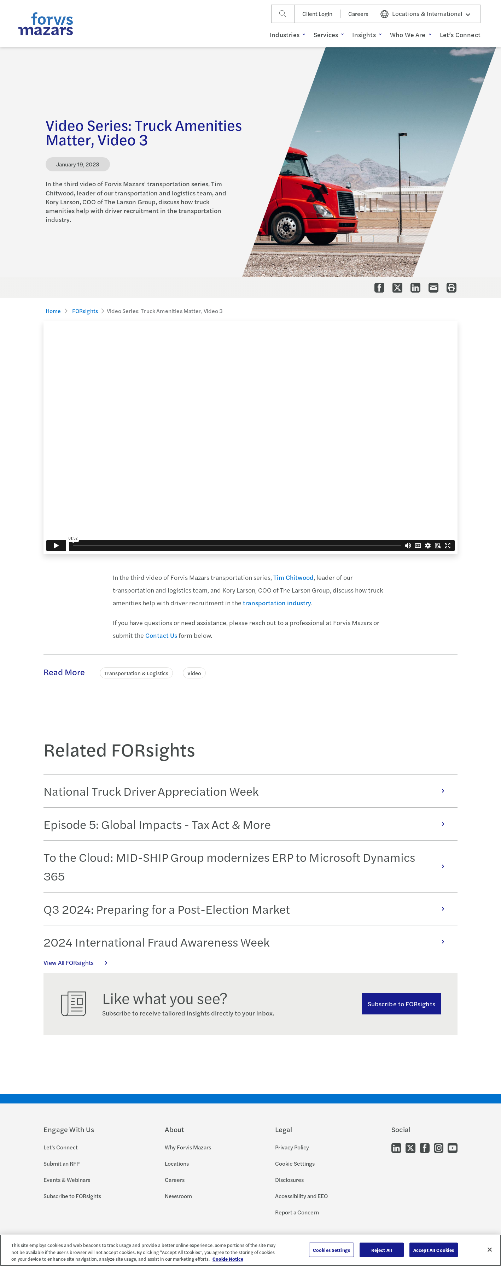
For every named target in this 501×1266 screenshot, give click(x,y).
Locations (177, 1163)
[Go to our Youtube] (453, 1147)
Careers (358, 14)
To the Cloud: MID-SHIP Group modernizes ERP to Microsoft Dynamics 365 (247, 866)
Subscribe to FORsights (401, 1003)
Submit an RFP (61, 1163)
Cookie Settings (295, 1163)
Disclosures (289, 1180)
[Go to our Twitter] (410, 1147)
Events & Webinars (66, 1180)
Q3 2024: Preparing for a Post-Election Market (247, 908)
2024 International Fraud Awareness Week (247, 941)
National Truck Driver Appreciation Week (247, 790)
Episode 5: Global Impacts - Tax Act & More (247, 823)
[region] (250, 1250)
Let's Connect (60, 1147)
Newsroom (178, 1196)
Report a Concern (297, 1212)
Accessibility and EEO (301, 1196)
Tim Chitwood (293, 577)
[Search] (282, 14)
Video (194, 673)
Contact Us (161, 635)
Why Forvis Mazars (188, 1147)
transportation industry (277, 602)
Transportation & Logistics (136, 673)
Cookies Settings (331, 1249)
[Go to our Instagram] (438, 1147)
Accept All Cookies (433, 1249)
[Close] (489, 1249)
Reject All (381, 1249)
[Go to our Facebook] (425, 1147)
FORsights (85, 311)
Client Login (317, 14)
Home (53, 311)
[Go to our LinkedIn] (396, 1147)
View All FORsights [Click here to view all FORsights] (79, 962)
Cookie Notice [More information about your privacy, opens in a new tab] (227, 1258)
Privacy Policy (292, 1147)
